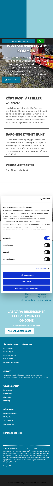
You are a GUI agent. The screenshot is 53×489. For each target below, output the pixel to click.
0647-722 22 (8, 359)
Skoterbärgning (8, 424)
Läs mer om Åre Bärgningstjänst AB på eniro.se (26, 482)
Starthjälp (6, 401)
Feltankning (7, 394)
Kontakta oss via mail (11, 362)
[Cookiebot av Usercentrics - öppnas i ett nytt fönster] (40, 199)
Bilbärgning (7, 417)
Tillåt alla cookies (26, 275)
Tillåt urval (26, 282)
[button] (40, 41)
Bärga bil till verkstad (10, 413)
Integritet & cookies (10, 466)
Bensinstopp (7, 390)
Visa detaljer (41, 268)
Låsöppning (7, 397)
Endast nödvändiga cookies (26, 288)
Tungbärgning (8, 420)
